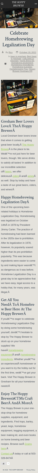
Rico (11, 52)
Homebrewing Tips (19, 69)
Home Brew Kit (27, 60)
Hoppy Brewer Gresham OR (23, 70)
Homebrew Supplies (22, 66)
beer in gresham (18, 56)
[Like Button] (3, 463)
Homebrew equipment (22, 62)
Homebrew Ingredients (22, 64)
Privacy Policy (31, 470)
